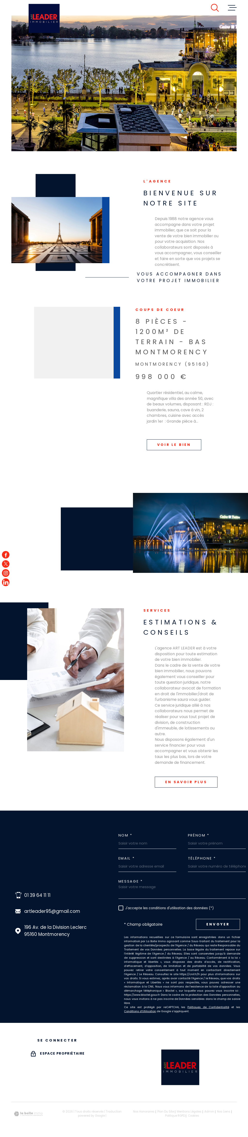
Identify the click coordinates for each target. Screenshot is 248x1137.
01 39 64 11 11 (37, 895)
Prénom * (198, 835)
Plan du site (165, 1111)
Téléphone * (202, 858)
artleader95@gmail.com (52, 911)
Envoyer (218, 924)
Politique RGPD (175, 1116)
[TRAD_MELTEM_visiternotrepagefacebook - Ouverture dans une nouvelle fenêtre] (5, 555)
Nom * (125, 835)
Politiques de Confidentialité (208, 1007)
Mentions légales (189, 1111)
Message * (130, 881)
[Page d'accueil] (44, 18)
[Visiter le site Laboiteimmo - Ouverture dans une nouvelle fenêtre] (28, 1114)
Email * (126, 858)
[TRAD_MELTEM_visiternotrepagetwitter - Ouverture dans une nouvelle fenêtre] (5, 564)
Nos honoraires (144, 1111)
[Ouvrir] (214, 7)
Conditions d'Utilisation (140, 1011)
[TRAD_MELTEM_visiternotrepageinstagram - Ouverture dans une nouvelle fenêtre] (5, 573)
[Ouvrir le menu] (232, 7)
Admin (209, 1111)
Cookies (193, 1115)
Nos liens (223, 1111)
